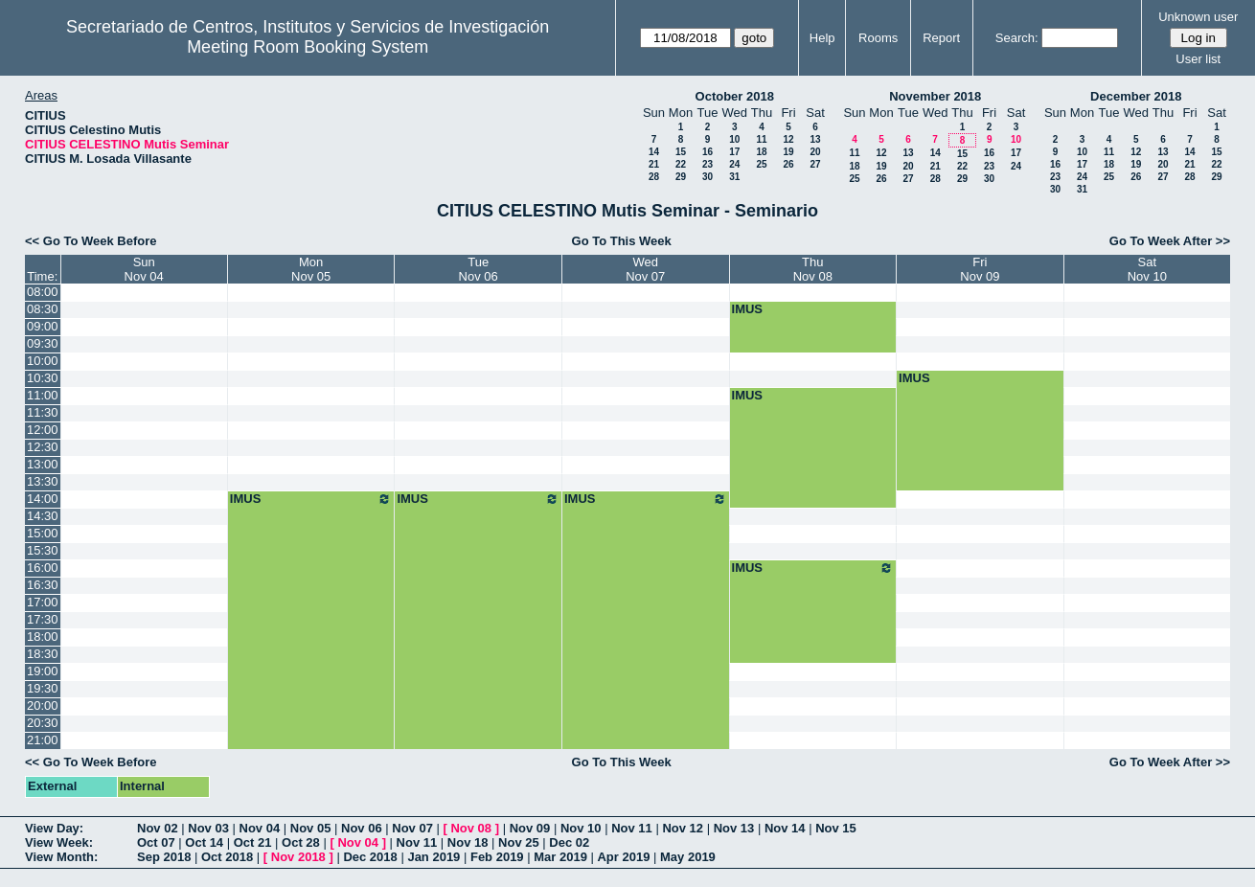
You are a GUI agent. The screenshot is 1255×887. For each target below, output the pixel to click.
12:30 (42, 447)
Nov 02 (157, 828)
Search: (1016, 38)
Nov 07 (412, 828)
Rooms (878, 38)
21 (654, 164)
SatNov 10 (1147, 269)
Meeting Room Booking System (307, 47)
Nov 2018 (298, 857)
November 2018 (935, 96)
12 (788, 139)
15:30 (42, 550)
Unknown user (1198, 17)
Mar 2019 (560, 857)
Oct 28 (301, 842)
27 (815, 164)
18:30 (42, 654)
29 (680, 176)
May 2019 (688, 857)
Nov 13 (734, 828)
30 (707, 176)
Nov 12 (682, 828)
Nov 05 (310, 828)
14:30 (42, 516)
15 (680, 152)
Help (822, 38)
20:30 (42, 723)
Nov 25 (518, 842)
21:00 (42, 740)
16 (707, 152)
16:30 (42, 585)
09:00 (42, 326)
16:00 (42, 567)
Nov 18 (468, 842)
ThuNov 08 (813, 269)
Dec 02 (569, 842)
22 (680, 164)
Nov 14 (785, 828)
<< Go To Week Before (91, 241)
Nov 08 (470, 828)
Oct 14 (204, 842)
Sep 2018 (164, 857)
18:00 (42, 636)
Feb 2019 (497, 857)
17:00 (42, 602)
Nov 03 (208, 828)
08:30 (42, 309)
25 (761, 164)
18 (761, 152)
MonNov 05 (311, 269)
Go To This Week (622, 241)
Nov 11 (631, 828)
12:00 (42, 429)
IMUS (748, 309)
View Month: (61, 857)
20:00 (42, 705)
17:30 (42, 619)
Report (941, 38)
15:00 (42, 533)
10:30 (42, 378)
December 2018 (1135, 96)
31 (734, 176)
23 (707, 164)
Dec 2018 (370, 857)
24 (734, 164)
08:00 (42, 291)
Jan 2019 (433, 857)
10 (734, 139)
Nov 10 (581, 828)
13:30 (42, 481)
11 (761, 139)
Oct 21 (253, 842)
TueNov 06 (478, 269)
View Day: (54, 828)
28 (654, 176)
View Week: (59, 842)
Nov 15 (835, 828)
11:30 (42, 412)
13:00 (42, 464)
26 (788, 164)
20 (815, 152)
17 (734, 152)
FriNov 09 (979, 269)
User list (1198, 59)
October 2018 (735, 96)
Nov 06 (361, 828)
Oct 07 (156, 842)
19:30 (42, 688)
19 (788, 152)
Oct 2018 (227, 857)
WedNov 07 (645, 269)
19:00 (42, 671)
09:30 (42, 343)
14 (654, 152)
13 (815, 139)
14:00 (42, 498)
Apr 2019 (623, 857)
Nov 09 (530, 828)
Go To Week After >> (1169, 241)
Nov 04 (260, 828)
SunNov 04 (144, 269)
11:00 (42, 395)
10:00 (42, 360)
